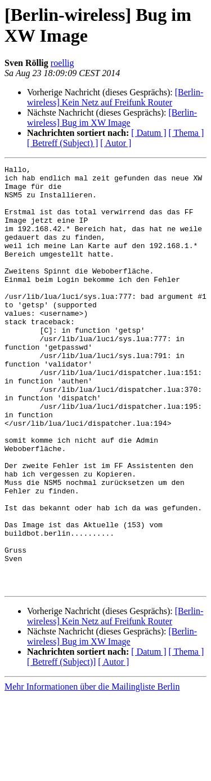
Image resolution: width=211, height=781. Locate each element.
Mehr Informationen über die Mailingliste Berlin (92, 771)
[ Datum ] (148, 133)
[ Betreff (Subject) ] (62, 143)
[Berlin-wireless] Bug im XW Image (112, 117)
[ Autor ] (115, 143)
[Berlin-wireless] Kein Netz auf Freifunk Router (115, 97)
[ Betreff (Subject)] (61, 746)
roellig (62, 63)
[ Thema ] (186, 133)
